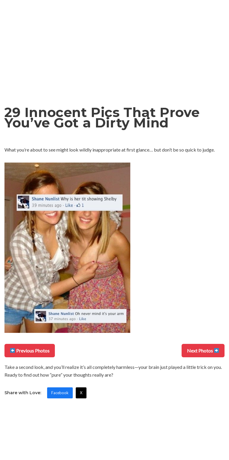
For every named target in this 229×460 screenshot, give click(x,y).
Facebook (60, 392)
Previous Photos (29, 350)
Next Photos (203, 350)
